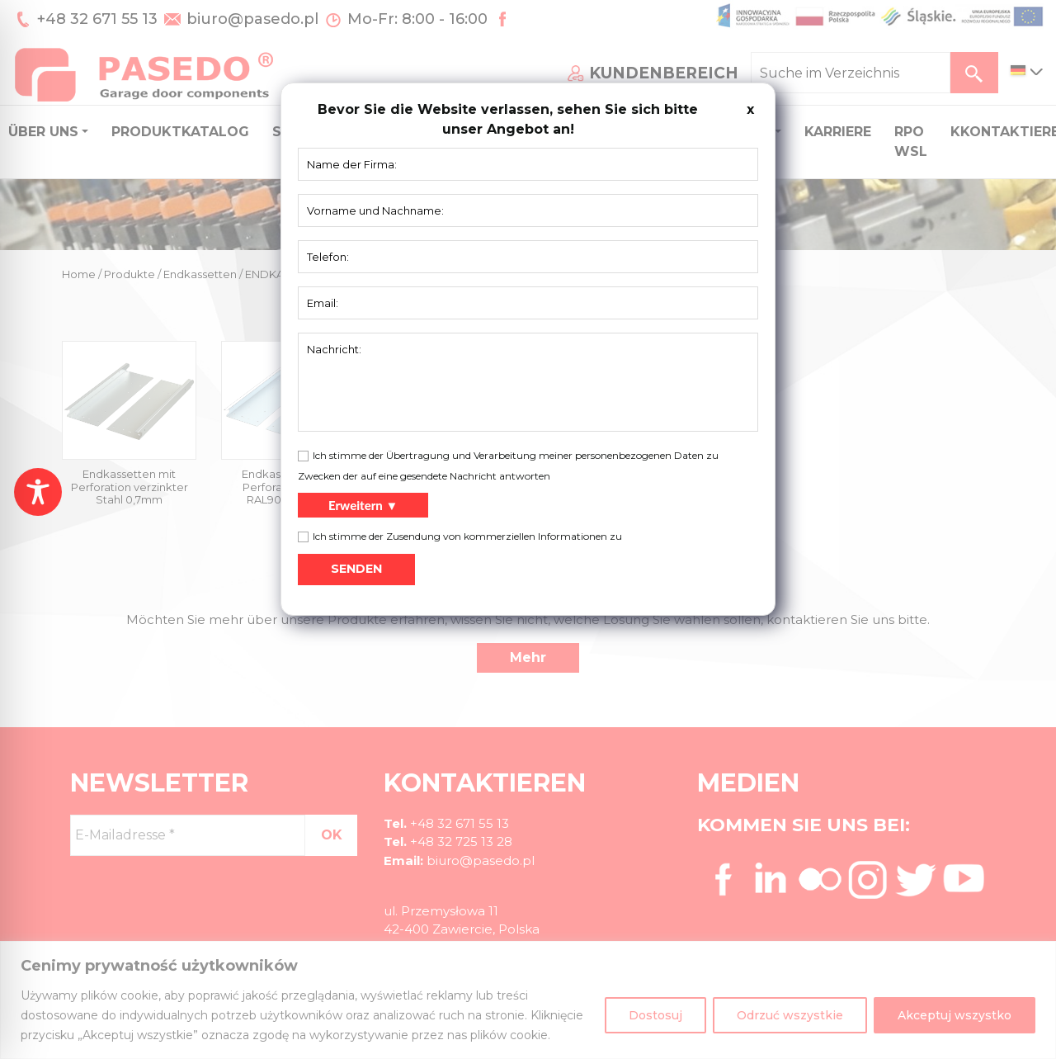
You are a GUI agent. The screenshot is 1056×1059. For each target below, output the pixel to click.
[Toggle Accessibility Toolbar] (38, 492)
